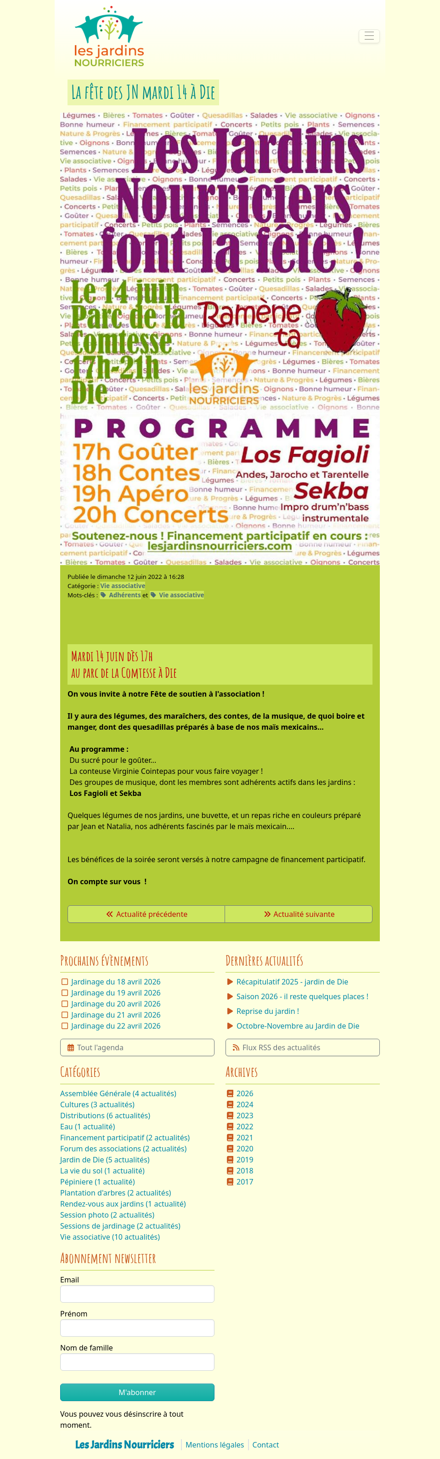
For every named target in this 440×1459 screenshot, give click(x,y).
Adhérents (120, 595)
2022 (240, 1126)
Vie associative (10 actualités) (110, 1237)
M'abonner (137, 1392)
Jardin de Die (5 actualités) (105, 1160)
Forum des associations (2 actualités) (123, 1149)
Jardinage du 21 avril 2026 (116, 1015)
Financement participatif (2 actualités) (125, 1138)
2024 (240, 1104)
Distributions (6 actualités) (105, 1115)
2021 (240, 1138)
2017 (240, 1182)
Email (69, 1280)
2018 (240, 1171)
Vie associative (122, 586)
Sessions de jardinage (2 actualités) (120, 1226)
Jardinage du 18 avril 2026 (116, 982)
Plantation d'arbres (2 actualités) (115, 1193)
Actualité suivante (299, 914)
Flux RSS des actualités (275, 1047)
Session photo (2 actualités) (107, 1215)
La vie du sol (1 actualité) (102, 1171)
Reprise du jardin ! (262, 1011)
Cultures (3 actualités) (97, 1104)
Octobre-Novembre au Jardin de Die (292, 1026)
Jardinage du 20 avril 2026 (116, 1004)
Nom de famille (86, 1348)
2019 (240, 1160)
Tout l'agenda (95, 1047)
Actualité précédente (146, 914)
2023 (240, 1115)
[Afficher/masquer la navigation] (369, 36)
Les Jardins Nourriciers (124, 1445)
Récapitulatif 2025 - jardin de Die (287, 982)
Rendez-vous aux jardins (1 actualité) (123, 1204)
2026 (240, 1093)
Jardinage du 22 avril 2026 (116, 1026)
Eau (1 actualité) (87, 1126)
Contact (266, 1445)
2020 (240, 1149)
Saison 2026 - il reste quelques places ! (297, 996)
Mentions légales (215, 1445)
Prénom (74, 1314)
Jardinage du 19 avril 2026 (116, 993)
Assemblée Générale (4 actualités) (118, 1093)
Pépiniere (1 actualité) (97, 1182)
